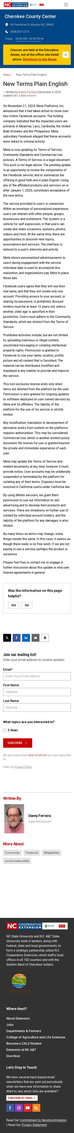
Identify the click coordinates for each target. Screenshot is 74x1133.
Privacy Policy (23, 766)
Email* (7, 669)
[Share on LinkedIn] (26, 638)
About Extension (18, 1018)
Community (12, 852)
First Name (11, 685)
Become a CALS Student (23, 1043)
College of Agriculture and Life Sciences (35, 1037)
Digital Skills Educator (39, 821)
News (6, 74)
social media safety (17, 861)
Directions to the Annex (40, 59)
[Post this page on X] (7, 638)
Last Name (11, 701)
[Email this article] (35, 638)
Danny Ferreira (28, 92)
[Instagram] (19, 1108)
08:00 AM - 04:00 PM (29, 38)
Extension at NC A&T (21, 1050)
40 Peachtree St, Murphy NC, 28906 (29, 25)
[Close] (66, 55)
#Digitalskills (51, 852)
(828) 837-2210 (17, 32)
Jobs (10, 1025)
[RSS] (36, 1108)
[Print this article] (45, 638)
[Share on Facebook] (17, 638)
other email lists (37, 755)
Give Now (13, 1056)
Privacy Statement (34, 1125)
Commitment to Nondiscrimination (43, 1120)
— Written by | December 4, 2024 (32, 92)
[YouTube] (28, 1108)
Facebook (31, 852)
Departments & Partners (23, 1031)
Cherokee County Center (30, 16)
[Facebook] (10, 1108)
